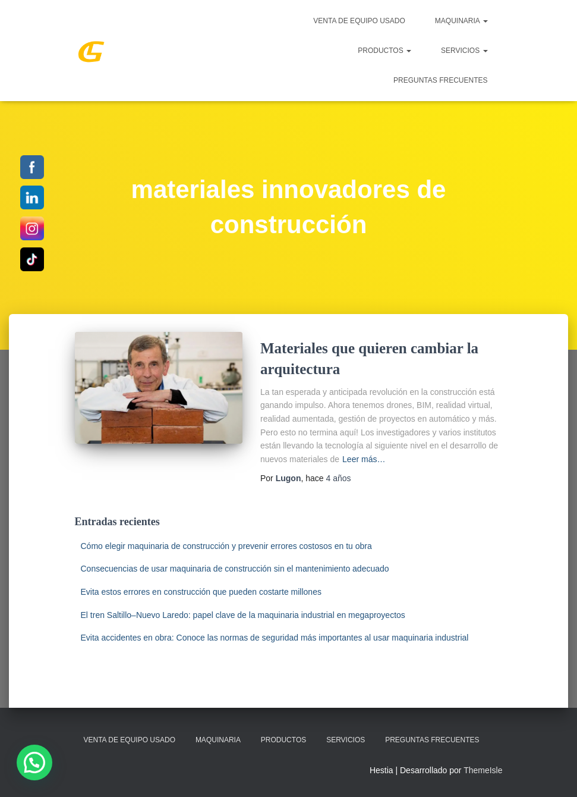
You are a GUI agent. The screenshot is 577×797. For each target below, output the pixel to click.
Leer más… (363, 459)
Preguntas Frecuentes (440, 80)
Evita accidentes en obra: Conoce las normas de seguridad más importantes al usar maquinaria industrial (275, 637)
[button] (34, 762)
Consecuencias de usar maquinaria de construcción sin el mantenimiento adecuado (235, 568)
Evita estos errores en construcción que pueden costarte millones (201, 592)
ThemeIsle (483, 770)
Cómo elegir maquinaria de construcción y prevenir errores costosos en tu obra (226, 546)
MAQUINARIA (461, 21)
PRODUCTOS (384, 50)
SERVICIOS (464, 50)
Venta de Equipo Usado (359, 21)
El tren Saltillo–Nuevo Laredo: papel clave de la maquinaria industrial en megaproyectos (243, 615)
